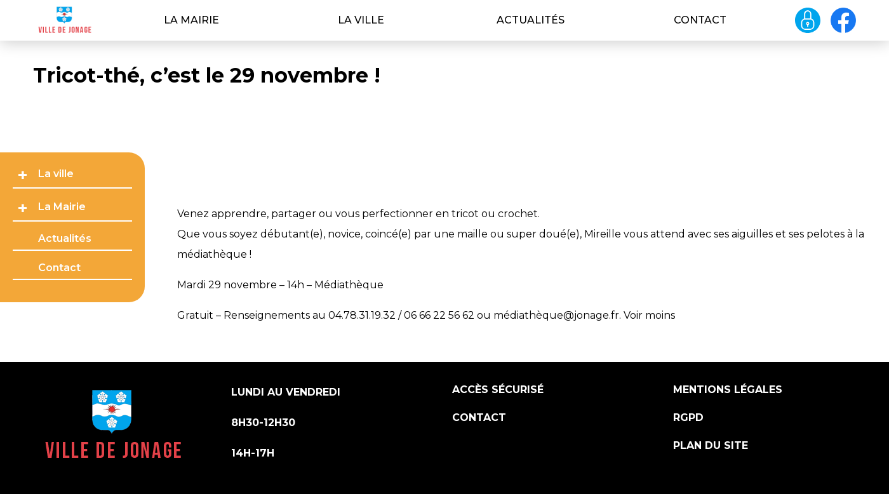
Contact (700, 20)
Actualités (531, 20)
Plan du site (710, 445)
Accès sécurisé (498, 390)
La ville (361, 20)
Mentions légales (727, 390)
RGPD (688, 417)
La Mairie (191, 20)
